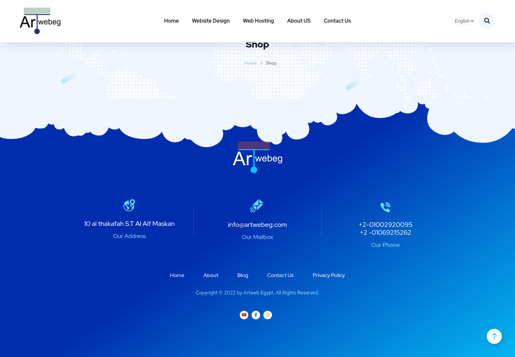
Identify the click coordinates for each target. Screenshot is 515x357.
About (211, 275)
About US (299, 20)
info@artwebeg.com (257, 224)
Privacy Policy (329, 275)
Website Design (211, 20)
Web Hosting (258, 20)
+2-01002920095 (386, 224)
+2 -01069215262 (385, 232)
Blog (242, 275)
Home (171, 20)
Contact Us (337, 20)
